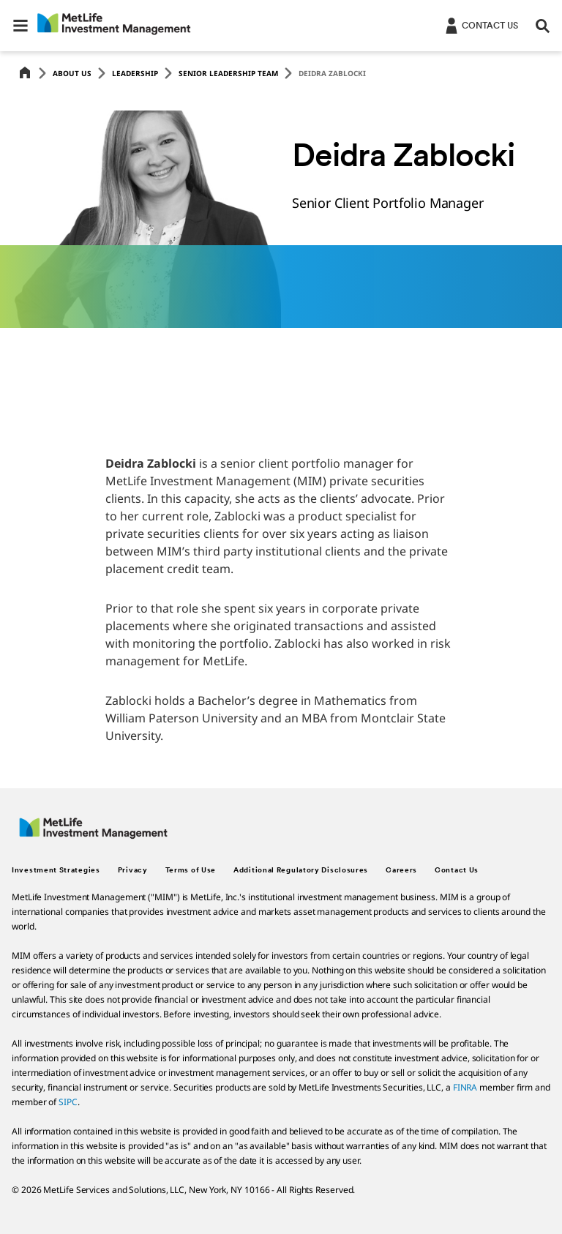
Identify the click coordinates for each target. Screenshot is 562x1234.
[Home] (25, 73)
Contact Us (457, 871)
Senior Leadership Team (228, 73)
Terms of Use (190, 871)
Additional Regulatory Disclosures (300, 871)
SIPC (68, 1102)
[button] (20, 25)
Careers (401, 871)
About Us (72, 73)
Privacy (133, 871)
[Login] (480, 25)
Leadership (135, 73)
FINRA (465, 1087)
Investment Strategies (56, 871)
